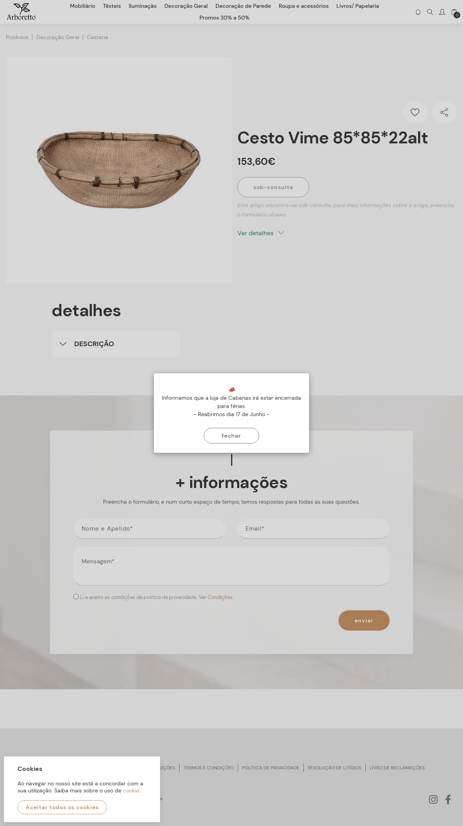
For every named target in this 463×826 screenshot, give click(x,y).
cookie (131, 790)
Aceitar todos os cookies (62, 807)
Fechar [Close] (231, 435)
